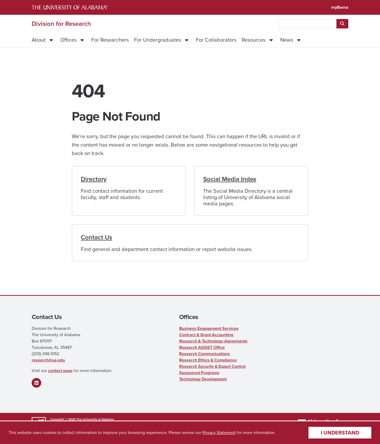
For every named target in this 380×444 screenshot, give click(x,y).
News (286, 40)
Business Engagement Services (209, 328)
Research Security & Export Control (212, 366)
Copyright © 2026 (62, 419)
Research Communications (204, 354)
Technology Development (203, 379)
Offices (68, 40)
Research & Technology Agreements (213, 341)
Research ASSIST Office (202, 347)
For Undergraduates (157, 40)
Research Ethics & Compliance (208, 360)
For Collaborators (216, 40)
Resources (253, 40)
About (39, 40)
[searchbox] (307, 23)
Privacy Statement (219, 432)
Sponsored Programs (199, 373)
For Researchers (110, 40)
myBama (339, 7)
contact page (60, 371)
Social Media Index (229, 179)
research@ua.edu (48, 360)
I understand (340, 433)
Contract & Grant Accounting (206, 335)
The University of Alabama (95, 419)
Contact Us (96, 237)
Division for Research (61, 24)
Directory (94, 179)
